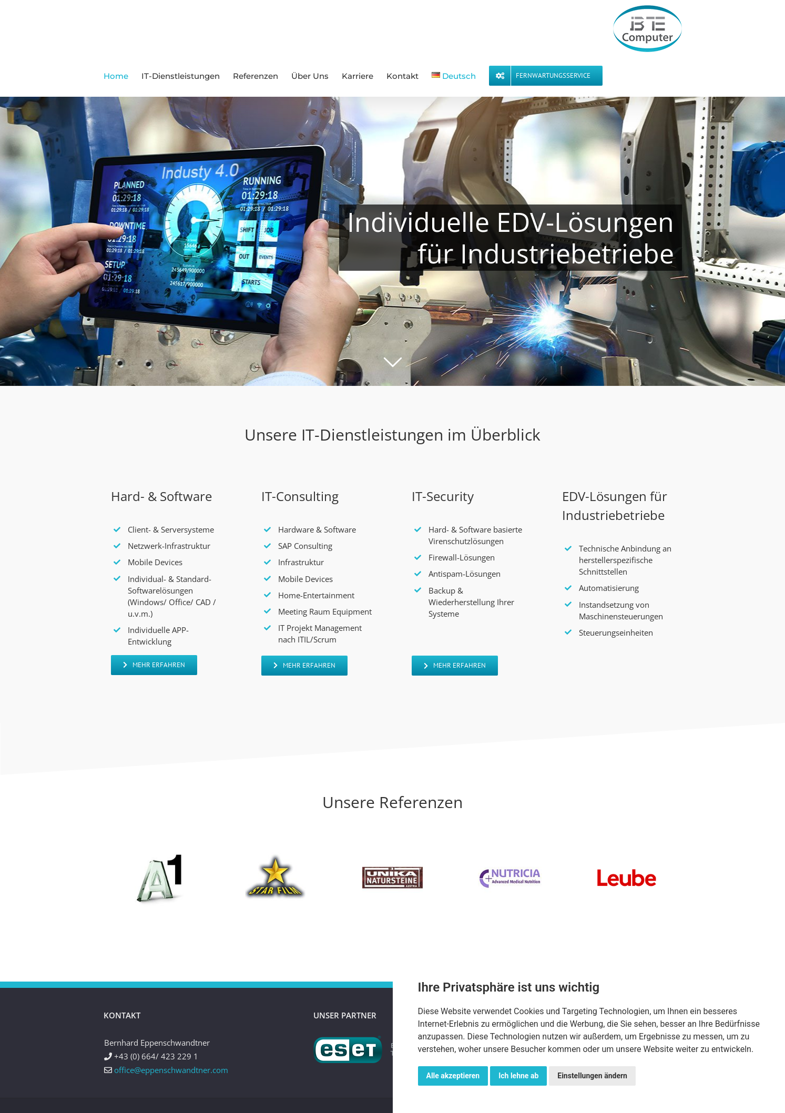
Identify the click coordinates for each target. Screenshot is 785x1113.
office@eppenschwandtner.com (171, 1070)
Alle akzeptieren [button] (453, 1075)
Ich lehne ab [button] (518, 1075)
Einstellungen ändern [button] (592, 1075)
